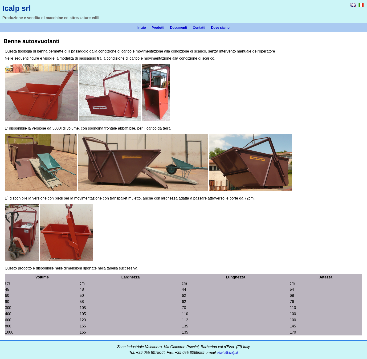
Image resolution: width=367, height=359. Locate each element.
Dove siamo (220, 27)
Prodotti (158, 27)
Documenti (178, 27)
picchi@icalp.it (227, 353)
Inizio (141, 27)
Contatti (199, 27)
